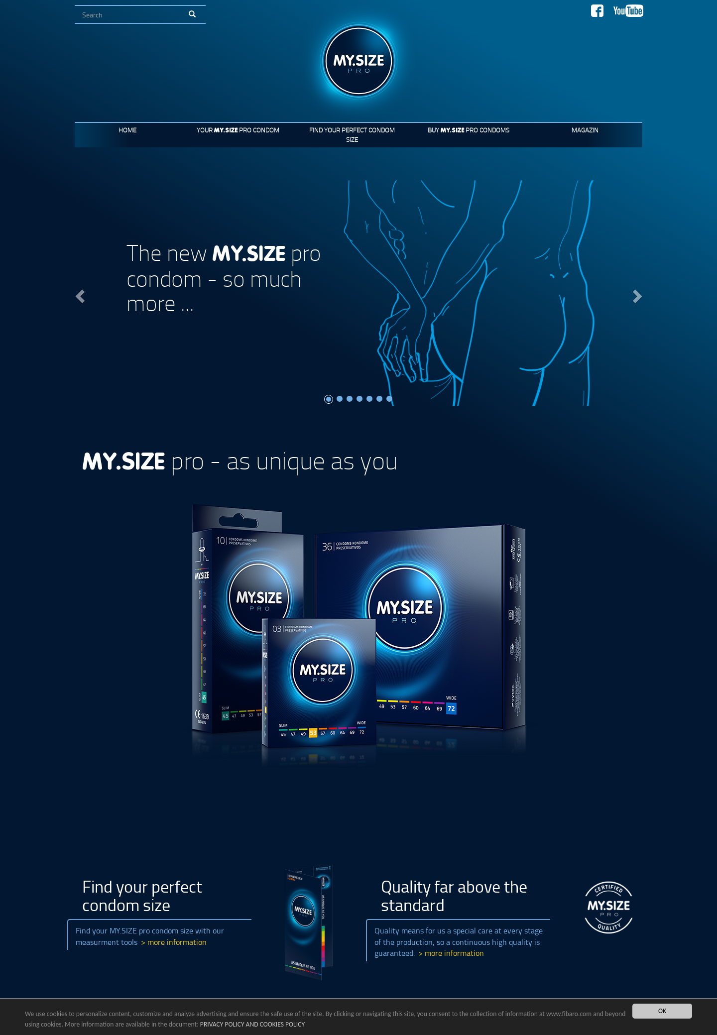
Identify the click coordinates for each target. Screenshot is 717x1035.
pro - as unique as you (240, 459)
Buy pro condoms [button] (468, 129)
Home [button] (127, 129)
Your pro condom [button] (238, 129)
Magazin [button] (585, 129)
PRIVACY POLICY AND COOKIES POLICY (252, 1025)
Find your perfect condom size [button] (352, 134)
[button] (78, 293)
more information (177, 941)
